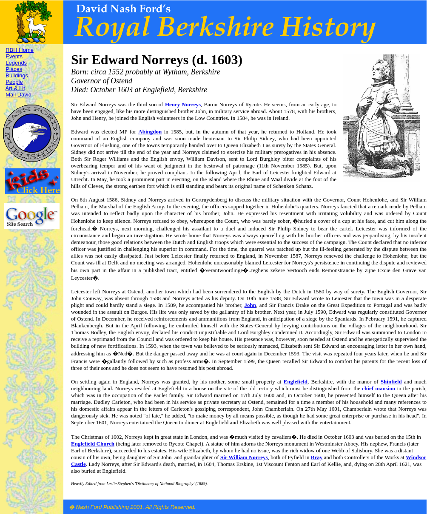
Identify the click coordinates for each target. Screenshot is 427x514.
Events (14, 56)
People (14, 82)
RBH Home (20, 50)
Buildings (17, 75)
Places (14, 69)
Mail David (18, 94)
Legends (16, 63)
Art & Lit (15, 88)
